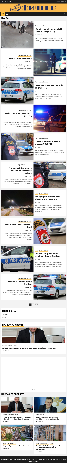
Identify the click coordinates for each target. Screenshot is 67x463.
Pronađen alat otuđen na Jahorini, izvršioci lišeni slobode (20, 170)
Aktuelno (4, 345)
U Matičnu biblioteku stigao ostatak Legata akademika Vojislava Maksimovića (49, 447)
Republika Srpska (12, 345)
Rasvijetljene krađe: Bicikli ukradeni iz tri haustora (47, 197)
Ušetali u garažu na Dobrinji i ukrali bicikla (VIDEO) (48, 30)
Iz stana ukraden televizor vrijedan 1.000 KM (47, 142)
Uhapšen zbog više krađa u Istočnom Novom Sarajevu (47, 254)
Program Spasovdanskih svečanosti (16, 446)
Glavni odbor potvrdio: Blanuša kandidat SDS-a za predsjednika (47, 418)
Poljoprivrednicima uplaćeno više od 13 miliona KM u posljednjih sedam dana (29, 348)
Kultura (51, 443)
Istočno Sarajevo (43, 26)
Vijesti (36, 26)
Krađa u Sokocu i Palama (20, 58)
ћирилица (58, 1)
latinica (64, 1)
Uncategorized (40, 414)
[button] (33, 389)
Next (36, 305)
